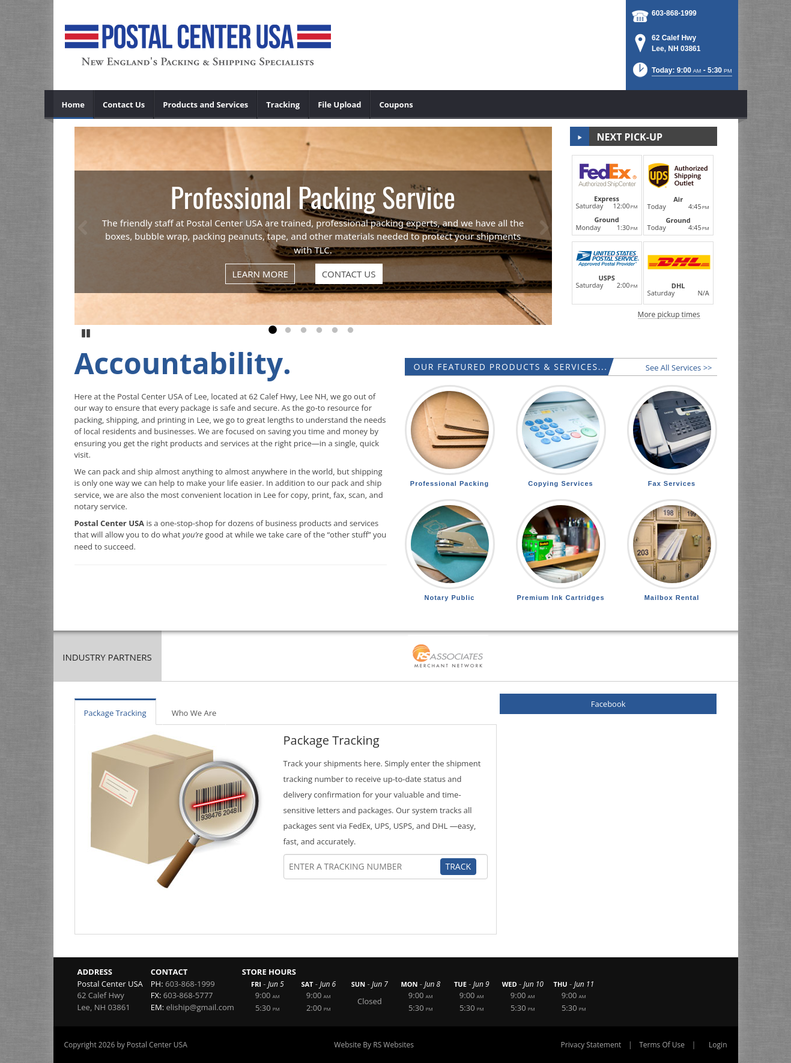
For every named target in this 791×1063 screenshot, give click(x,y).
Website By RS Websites (374, 1045)
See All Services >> (679, 367)
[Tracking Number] (364, 866)
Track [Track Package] (458, 866)
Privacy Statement (591, 1045)
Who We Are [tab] (194, 712)
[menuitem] (73, 104)
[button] (681, 73)
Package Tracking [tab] (115, 712)
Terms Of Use (662, 1045)
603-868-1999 (674, 13)
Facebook (608, 703)
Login (718, 1045)
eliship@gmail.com (200, 1007)
